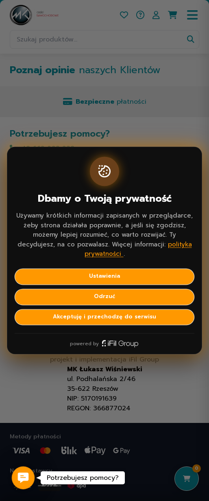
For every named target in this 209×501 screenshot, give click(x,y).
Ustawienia (104, 276)
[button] (23, 477)
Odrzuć (104, 296)
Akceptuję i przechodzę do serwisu (104, 317)
